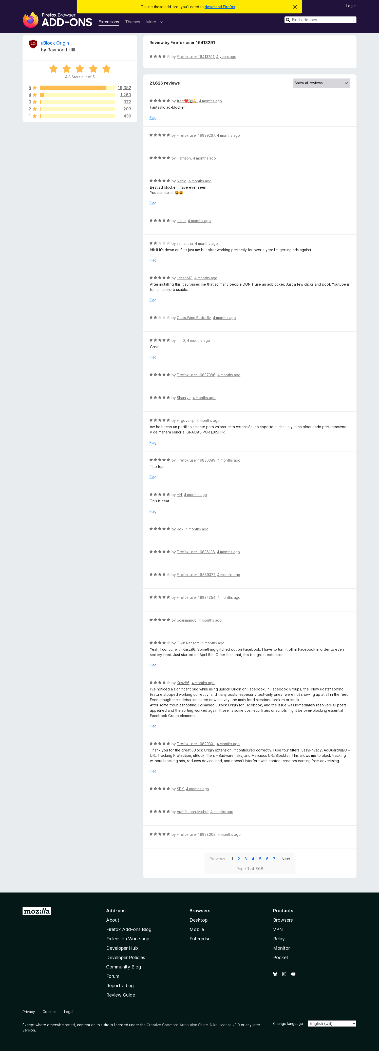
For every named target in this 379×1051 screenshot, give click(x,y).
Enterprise (200, 938)
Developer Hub (122, 948)
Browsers (283, 920)
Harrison (184, 158)
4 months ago (210, 101)
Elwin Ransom (188, 643)
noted (70, 1025)
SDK (180, 789)
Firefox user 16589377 (196, 574)
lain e (181, 221)
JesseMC (184, 278)
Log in (351, 6)
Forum (112, 976)
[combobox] (320, 19)
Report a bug (120, 985)
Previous (217, 858)
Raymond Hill (61, 49)
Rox (180, 529)
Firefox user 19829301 (196, 744)
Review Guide (120, 995)
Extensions (109, 21)
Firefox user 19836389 (196, 460)
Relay (279, 938)
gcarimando (187, 620)
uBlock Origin (55, 43)
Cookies (49, 1011)
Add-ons (116, 910)
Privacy (29, 1011)
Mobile (197, 929)
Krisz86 (183, 683)
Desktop (198, 920)
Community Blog (123, 966)
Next (286, 858)
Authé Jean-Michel (192, 811)
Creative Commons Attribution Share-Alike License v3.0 (193, 1025)
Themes (132, 21)
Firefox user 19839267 (196, 135)
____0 (181, 340)
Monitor (281, 948)
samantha (185, 243)
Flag (153, 117)
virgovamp (186, 420)
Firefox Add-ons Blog (128, 929)
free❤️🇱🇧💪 (187, 101)
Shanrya (184, 397)
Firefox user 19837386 (196, 375)
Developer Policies (125, 957)
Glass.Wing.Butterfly (194, 317)
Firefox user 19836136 (196, 552)
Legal (68, 1011)
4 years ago (226, 56)
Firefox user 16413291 (195, 56)
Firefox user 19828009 (196, 834)
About (112, 920)
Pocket (280, 957)
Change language (288, 1023)
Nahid (181, 181)
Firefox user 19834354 (196, 597)
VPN (278, 929)
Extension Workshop (127, 938)
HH (179, 494)
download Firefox (220, 7)
